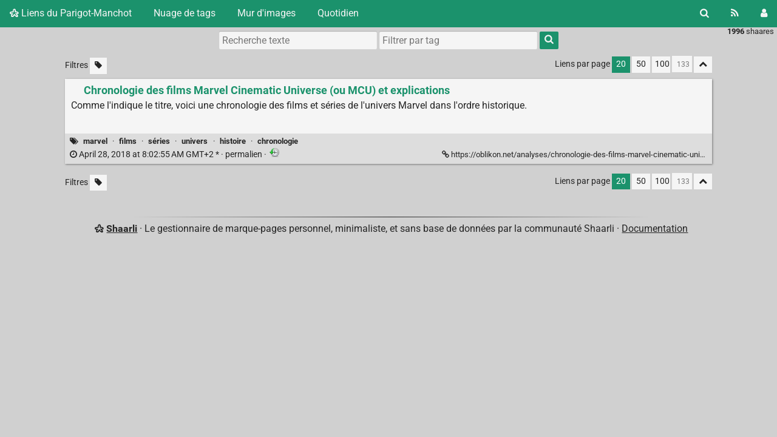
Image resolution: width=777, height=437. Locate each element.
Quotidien (338, 13)
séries (159, 141)
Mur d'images (266, 13)
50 (641, 64)
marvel (95, 141)
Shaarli (121, 228)
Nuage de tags (184, 13)
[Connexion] (764, 13)
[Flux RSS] (734, 13)
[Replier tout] (703, 64)
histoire (233, 141)
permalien (167, 154)
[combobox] (458, 40)
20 (621, 64)
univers (195, 141)
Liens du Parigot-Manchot (71, 13)
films (128, 141)
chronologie (277, 141)
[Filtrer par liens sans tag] (98, 66)
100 (662, 64)
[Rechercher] (704, 13)
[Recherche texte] (298, 40)
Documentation (655, 228)
